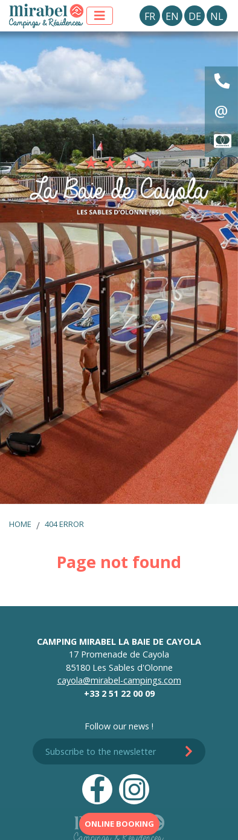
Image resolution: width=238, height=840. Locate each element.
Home (20, 524)
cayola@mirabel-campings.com (119, 680)
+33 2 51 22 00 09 (119, 693)
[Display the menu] (99, 16)
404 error (64, 524)
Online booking (119, 823)
